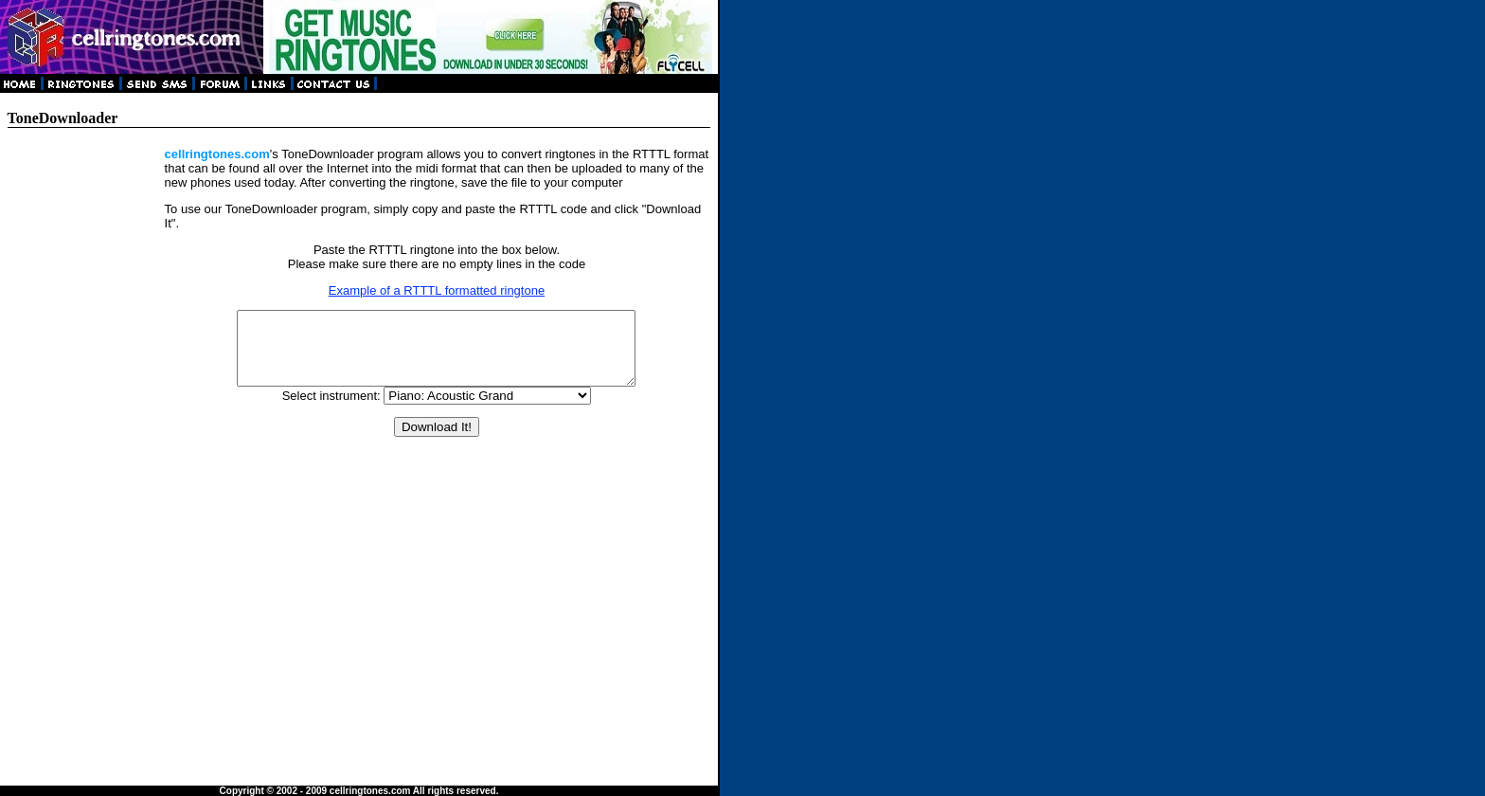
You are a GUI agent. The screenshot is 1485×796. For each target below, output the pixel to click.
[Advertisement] (85, 431)
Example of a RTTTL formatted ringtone (437, 290)
